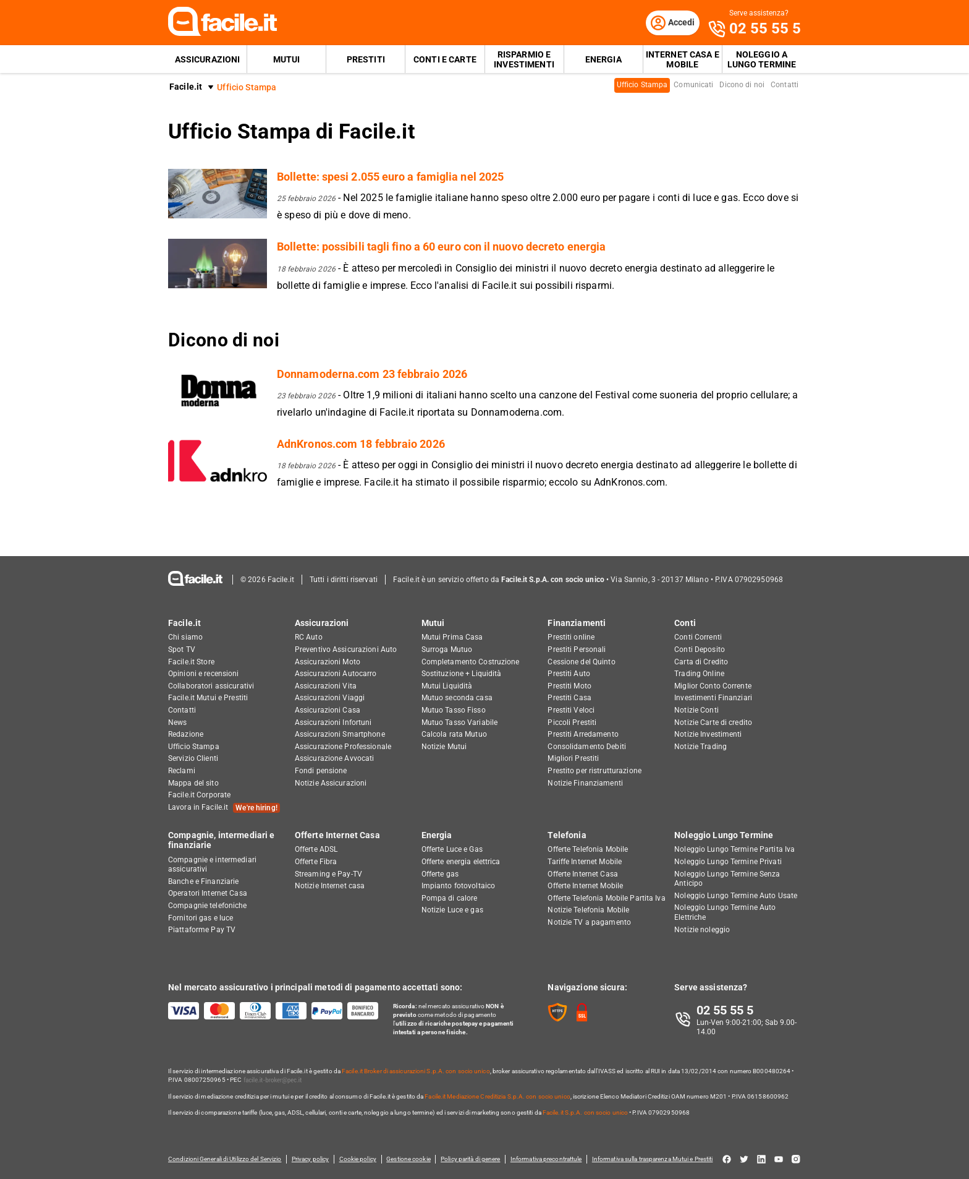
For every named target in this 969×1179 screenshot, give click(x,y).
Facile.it (185, 87)
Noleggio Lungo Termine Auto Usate (735, 895)
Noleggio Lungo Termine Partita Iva (734, 849)
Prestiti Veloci (571, 710)
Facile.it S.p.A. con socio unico (585, 1112)
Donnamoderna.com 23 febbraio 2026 (372, 373)
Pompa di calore (449, 898)
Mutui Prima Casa (452, 637)
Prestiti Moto (569, 686)
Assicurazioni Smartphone (340, 734)
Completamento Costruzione (470, 662)
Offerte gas (440, 874)
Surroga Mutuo (447, 649)
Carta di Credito (701, 662)
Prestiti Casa (569, 697)
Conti (685, 623)
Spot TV (181, 649)
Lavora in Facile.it (224, 808)
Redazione (185, 734)
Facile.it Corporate (199, 795)
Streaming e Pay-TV (328, 874)
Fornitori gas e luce (200, 918)
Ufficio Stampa (642, 85)
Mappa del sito (193, 783)
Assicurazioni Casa (327, 710)
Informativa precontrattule (548, 1158)
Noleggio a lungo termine (762, 59)
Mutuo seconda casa (457, 697)
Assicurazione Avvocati (334, 758)
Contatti (784, 85)
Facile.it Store (191, 662)
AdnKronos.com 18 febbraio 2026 (361, 443)
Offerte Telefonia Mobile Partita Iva (606, 898)
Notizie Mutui (444, 746)
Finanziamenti (577, 623)
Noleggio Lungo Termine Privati (728, 861)
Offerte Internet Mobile (585, 885)
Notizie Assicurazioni (331, 783)
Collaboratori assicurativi (211, 686)
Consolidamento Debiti (587, 746)
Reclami (181, 770)
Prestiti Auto (569, 673)
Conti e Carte (444, 59)
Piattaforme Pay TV (201, 929)
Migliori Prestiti (573, 758)
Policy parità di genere (472, 1158)
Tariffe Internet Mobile (585, 861)
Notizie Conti (696, 710)
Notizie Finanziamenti (585, 783)
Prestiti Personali (577, 649)
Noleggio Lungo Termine (723, 835)
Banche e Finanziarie (203, 881)
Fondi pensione (321, 770)
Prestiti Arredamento (583, 734)
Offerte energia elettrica (461, 861)
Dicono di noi (741, 85)
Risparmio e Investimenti (524, 59)
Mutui (286, 59)
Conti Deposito (699, 649)
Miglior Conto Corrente (712, 686)
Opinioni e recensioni (203, 673)
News (177, 722)
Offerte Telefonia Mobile (588, 849)
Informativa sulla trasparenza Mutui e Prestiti (655, 1158)
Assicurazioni (207, 59)
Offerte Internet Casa (337, 835)
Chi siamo (185, 637)
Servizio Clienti (193, 758)
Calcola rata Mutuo (454, 734)
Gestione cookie (409, 1158)
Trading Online (699, 673)
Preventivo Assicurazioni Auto (346, 649)
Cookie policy (358, 1158)
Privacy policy (310, 1158)
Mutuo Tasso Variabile (459, 722)
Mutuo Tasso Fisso (453, 710)
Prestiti (366, 59)
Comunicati (693, 85)
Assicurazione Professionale (343, 746)
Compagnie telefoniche (207, 905)
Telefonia (567, 835)
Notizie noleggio (702, 929)
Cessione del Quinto (581, 662)
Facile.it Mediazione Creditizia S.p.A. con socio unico (497, 1096)
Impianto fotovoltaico (458, 885)
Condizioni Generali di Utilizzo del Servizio (224, 1158)
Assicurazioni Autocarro (336, 673)
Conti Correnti (698, 637)
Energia (603, 59)
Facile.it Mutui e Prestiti (208, 697)
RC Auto (309, 637)
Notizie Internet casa (330, 885)
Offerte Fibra (316, 861)
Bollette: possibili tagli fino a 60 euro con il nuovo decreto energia (441, 247)
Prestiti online (571, 637)
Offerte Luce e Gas (452, 849)
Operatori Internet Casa (207, 893)
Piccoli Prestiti (572, 722)
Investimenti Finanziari (713, 697)
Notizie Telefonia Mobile (588, 910)
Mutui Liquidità (447, 686)
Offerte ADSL (316, 849)
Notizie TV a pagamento (589, 922)
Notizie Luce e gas (452, 910)
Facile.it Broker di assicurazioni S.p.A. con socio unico (416, 1071)
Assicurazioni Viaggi (330, 697)
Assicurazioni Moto (327, 662)
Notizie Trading (700, 746)
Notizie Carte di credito (713, 722)
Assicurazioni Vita (326, 686)
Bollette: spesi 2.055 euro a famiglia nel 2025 (390, 177)
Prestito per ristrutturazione (594, 770)
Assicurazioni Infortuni (333, 722)
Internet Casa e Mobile (682, 59)
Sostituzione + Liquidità (461, 673)
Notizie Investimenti (708, 734)
